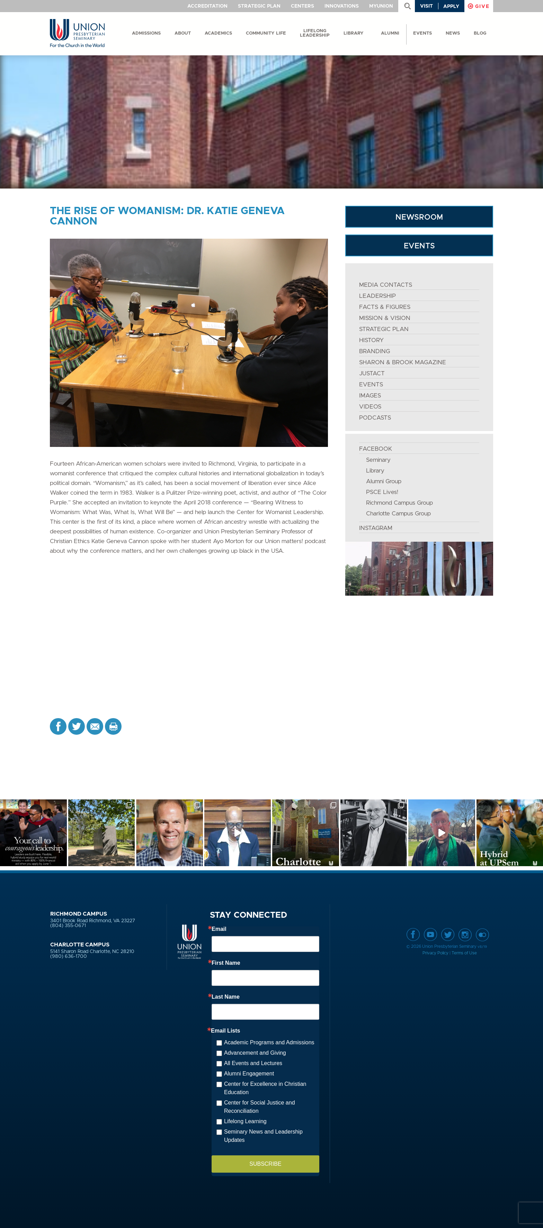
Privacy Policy (435, 953)
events (422, 33)
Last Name (226, 997)
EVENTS (419, 246)
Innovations (341, 6)
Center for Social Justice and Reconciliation (259, 1107)
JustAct (372, 373)
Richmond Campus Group (399, 503)
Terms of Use (464, 953)
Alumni (390, 33)
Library (354, 33)
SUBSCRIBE (265, 1164)
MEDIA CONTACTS (385, 285)
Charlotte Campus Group (398, 513)
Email (219, 929)
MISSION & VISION (384, 318)
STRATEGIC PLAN (384, 329)
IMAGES (370, 395)
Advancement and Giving (255, 1053)
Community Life (266, 33)
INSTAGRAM (375, 528)
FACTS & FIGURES (384, 307)
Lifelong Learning (245, 1121)
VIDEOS (370, 407)
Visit (426, 6)
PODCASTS (375, 418)
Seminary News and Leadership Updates (263, 1136)
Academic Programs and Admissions (269, 1042)
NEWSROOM (419, 217)
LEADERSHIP (377, 296)
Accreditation (207, 6)
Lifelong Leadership (315, 33)
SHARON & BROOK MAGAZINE (402, 362)
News (453, 33)
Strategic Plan (259, 6)
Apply (451, 6)
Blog (480, 33)
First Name (226, 963)
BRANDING (374, 351)
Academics (218, 33)
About (183, 33)
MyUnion (381, 6)
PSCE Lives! (382, 492)
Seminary (378, 460)
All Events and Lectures (253, 1063)
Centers (302, 6)
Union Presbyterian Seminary (77, 33)
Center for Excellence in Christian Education (265, 1088)
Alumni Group (383, 481)
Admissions (146, 33)
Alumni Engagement (249, 1073)
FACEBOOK (375, 449)
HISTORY (371, 340)
